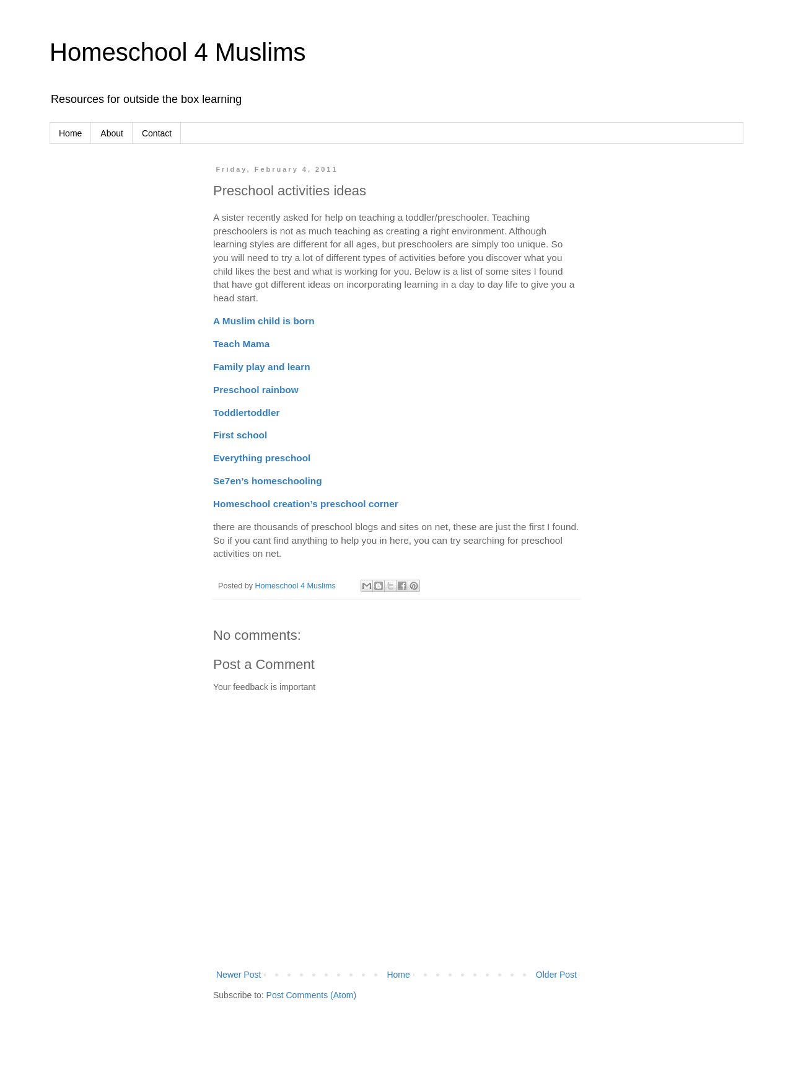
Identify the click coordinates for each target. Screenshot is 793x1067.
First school (240, 435)
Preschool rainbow (256, 389)
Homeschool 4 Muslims (177, 52)
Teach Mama (241, 344)
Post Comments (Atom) (311, 995)
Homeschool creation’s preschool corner (305, 503)
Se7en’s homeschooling (267, 481)
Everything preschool (261, 458)
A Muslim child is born (264, 321)
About (111, 133)
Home (70, 133)
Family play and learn (261, 366)
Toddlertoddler (246, 412)
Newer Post (238, 975)
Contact (157, 133)
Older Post (556, 975)
